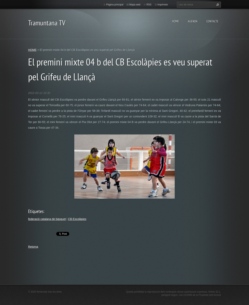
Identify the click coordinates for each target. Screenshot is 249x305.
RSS (148, 4)
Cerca (217, 5)
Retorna (33, 246)
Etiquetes (36, 211)
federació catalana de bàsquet (47, 219)
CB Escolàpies (77, 219)
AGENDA (193, 21)
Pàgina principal (114, 4)
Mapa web (134, 4)
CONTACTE (212, 21)
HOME (175, 21)
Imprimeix (162, 4)
